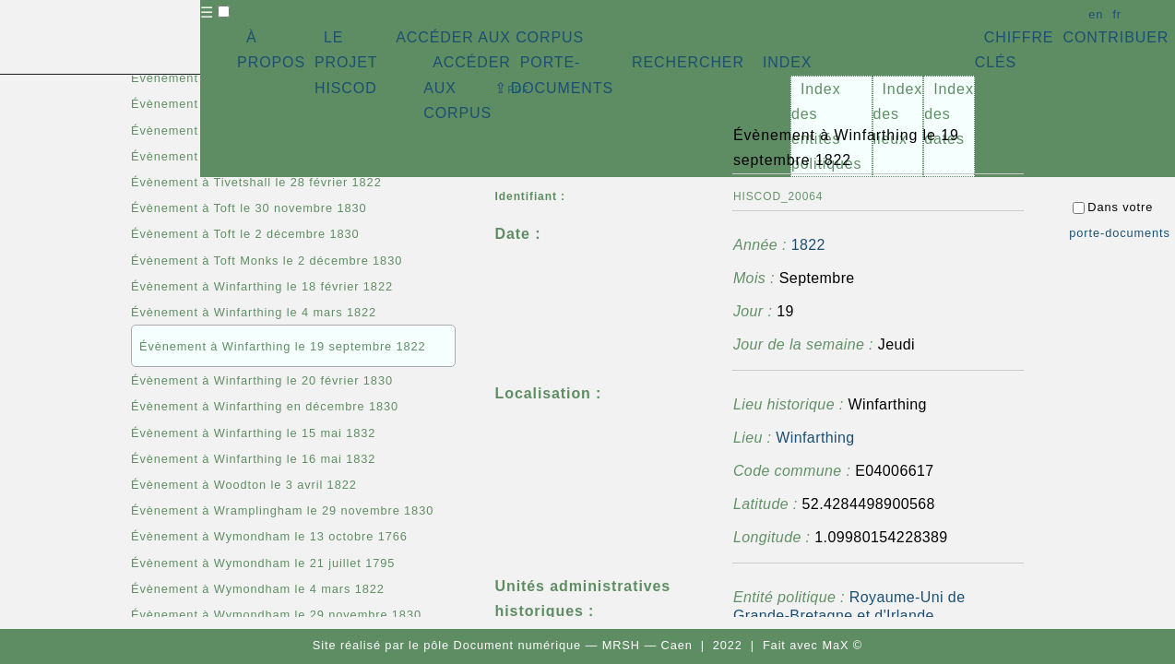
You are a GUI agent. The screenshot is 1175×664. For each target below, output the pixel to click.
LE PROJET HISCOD (346, 62)
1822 (808, 245)
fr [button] (1117, 14)
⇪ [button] (511, 88)
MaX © (842, 645)
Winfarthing (815, 437)
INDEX (787, 62)
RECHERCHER (688, 62)
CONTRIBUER (1115, 37)
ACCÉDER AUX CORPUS (490, 37)
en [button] (1095, 14)
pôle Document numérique (502, 645)
